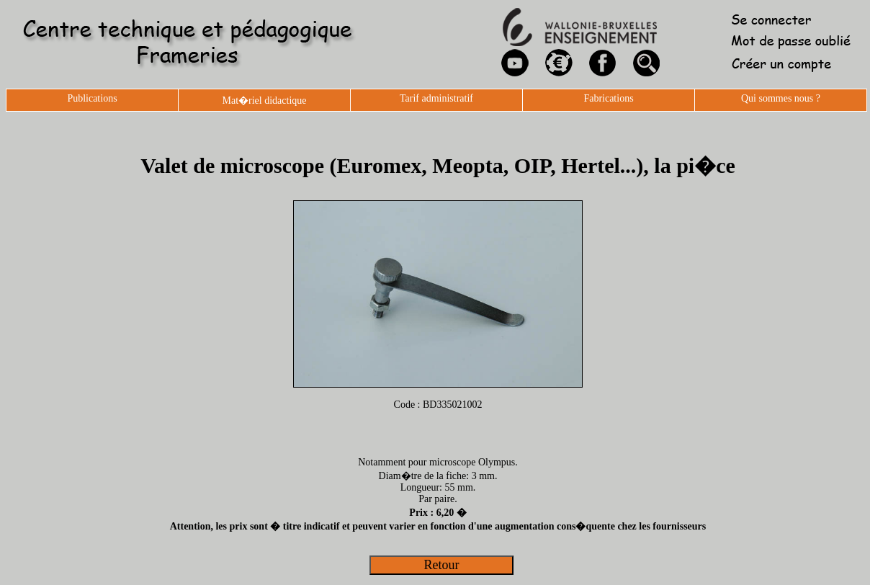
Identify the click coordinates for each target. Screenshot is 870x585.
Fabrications (608, 98)
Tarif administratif (436, 98)
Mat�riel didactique (264, 100)
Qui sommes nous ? (780, 98)
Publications (92, 98)
